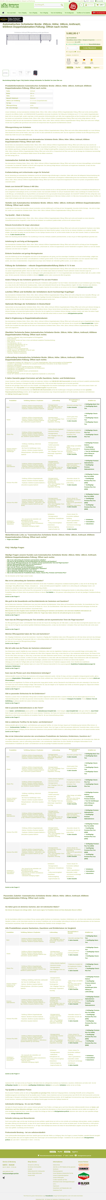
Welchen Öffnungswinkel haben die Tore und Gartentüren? (24, 564)
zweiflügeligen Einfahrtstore (36, 1085)
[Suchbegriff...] (49, 5)
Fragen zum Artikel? (12, 539)
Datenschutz (56, 1165)
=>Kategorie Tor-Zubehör (74, 699)
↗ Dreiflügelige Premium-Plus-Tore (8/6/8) (90, 507)
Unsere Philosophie (58, 1177)
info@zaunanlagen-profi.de (11, 1173)
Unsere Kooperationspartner (61, 1175)
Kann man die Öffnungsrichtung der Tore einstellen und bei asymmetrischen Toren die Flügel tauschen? (37, 562)
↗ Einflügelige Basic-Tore (91, 404)
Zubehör (26, 80)
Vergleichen (70, 51)
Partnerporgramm (58, 1171)
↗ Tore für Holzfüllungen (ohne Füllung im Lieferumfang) (91, 453)
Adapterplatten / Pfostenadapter (21, 678)
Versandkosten (49, 1195)
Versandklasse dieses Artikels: (74, 40)
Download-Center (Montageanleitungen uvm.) (64, 1183)
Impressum (56, 1186)
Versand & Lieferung (33, 1165)
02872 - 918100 (89, 1)
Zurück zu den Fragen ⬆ (12, 596)
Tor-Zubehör (49, 592)
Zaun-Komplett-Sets (87, 323)
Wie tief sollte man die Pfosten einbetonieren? (20, 565)
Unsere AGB (31, 1175)
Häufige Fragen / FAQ (17, 80)
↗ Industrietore (89, 524)
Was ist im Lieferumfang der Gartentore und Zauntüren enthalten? (26, 560)
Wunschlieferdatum (94, 44)
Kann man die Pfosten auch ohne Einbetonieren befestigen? (25, 567)
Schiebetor (63, 1085)
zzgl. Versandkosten (71, 37)
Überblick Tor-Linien (50, 80)
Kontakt (30, 1169)
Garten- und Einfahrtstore (17, 711)
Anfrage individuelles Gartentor (20, 1113)
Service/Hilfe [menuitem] (99, 1)
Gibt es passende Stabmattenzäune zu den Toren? (22, 570)
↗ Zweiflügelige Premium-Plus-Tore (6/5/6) (90, 480)
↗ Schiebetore (88, 519)
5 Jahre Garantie (72, 407)
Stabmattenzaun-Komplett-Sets (47, 711)
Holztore (48, 1085)
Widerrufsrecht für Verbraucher (36, 1171)
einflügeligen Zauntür (11, 1085)
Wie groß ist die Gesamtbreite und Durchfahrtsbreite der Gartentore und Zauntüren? (32, 561)
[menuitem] (49, 5)
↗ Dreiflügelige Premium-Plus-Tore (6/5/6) (90, 487)
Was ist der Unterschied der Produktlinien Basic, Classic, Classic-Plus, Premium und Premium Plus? (36, 572)
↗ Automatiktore (89, 521)
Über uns (59, 80)
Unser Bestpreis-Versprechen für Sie (63, 1173)
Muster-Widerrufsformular (35, 1173)
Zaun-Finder (94, 711)
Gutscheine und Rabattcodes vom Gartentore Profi (62, 1189)
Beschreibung (7, 80)
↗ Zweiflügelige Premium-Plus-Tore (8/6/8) (90, 500)
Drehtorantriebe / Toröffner (18, 727)
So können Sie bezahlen (34, 1167)
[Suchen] (62, 5)
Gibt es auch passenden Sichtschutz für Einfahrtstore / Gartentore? (27, 568)
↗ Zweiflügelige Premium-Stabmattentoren (89, 467)
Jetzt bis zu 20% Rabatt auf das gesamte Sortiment (64, 1168)
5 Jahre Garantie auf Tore (17, 234)
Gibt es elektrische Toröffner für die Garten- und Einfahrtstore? (25, 571)
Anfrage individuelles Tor (36, 80)
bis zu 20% (77, 42)
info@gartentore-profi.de (85, 287)
